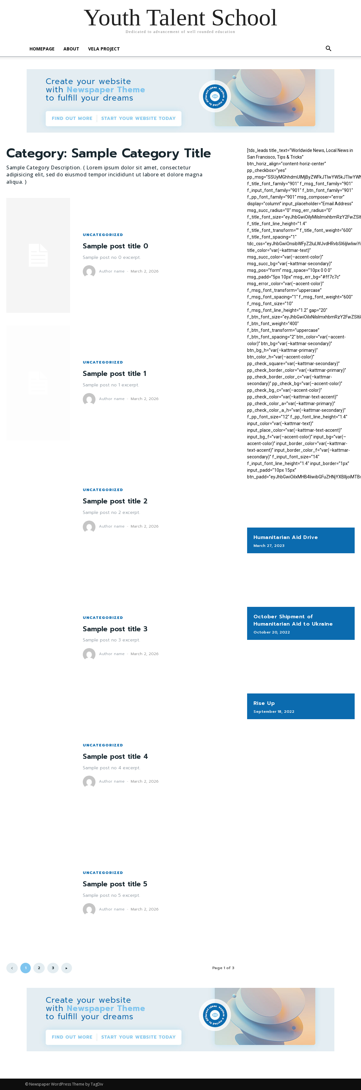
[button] (328, 49)
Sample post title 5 (116, 884)
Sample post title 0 (117, 246)
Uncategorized (103, 235)
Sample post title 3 (116, 629)
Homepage (42, 49)
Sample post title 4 (117, 756)
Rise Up (264, 703)
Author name (112, 271)
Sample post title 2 (116, 501)
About (71, 49)
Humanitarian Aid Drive (285, 537)
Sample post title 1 (116, 373)
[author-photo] (90, 271)
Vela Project (104, 49)
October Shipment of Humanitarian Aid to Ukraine (292, 620)
